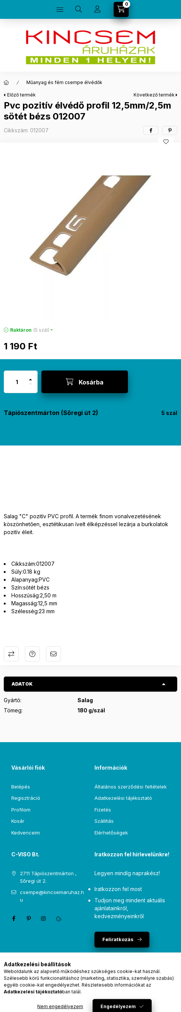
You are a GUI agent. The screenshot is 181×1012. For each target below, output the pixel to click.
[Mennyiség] (17, 382)
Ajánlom (53, 653)
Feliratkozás (118, 939)
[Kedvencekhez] (165, 141)
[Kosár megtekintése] (121, 9)
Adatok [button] (22, 684)
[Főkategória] (6, 82)
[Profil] (97, 9)
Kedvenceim (25, 833)
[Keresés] (78, 9)
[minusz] (30, 387)
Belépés (20, 787)
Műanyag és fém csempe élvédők (64, 82)
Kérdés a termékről (32, 653)
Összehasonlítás (11, 653)
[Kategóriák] (59, 9)
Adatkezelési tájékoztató (123, 798)
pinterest (28, 918)
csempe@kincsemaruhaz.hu (52, 896)
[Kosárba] (84, 382)
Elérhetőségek (111, 833)
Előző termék (21, 95)
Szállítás (104, 821)
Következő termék (154, 95)
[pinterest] (169, 130)
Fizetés (102, 810)
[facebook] (150, 130)
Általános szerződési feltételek (130, 787)
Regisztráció (25, 798)
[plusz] (30, 376)
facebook (13, 918)
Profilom (20, 810)
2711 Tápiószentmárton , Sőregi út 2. (48, 877)
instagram (43, 918)
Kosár (17, 821)
